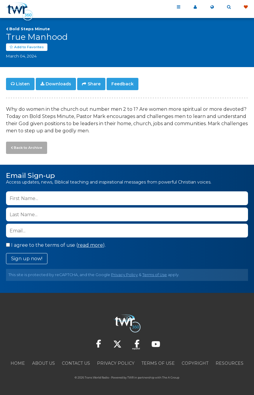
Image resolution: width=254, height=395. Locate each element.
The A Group (170, 377)
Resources (229, 362)
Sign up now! (26, 258)
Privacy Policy (124, 274)
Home (18, 362)
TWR (130, 377)
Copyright (195, 362)
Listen (23, 84)
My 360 (195, 7)
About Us (43, 362)
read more (90, 244)
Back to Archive (27, 147)
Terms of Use (154, 274)
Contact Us (76, 362)
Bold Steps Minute (29, 28)
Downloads (58, 84)
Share (94, 84)
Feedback (122, 84)
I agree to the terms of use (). (56, 244)
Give (245, 7)
